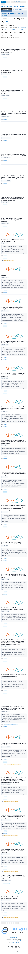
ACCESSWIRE (5, 57)
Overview (3, 6)
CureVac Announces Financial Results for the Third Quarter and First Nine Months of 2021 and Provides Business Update (13, 743)
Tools (3, 4)
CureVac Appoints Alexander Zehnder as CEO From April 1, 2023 (12, 71)
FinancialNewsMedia (6, 883)
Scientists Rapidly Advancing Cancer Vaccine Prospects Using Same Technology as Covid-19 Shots (13, 877)
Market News (9, 6)
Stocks (8, 2)
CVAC (7, 21)
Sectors (23, 2)
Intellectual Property (7, 260)
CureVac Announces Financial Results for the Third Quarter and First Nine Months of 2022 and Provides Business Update (13, 134)
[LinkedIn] (15, 946)
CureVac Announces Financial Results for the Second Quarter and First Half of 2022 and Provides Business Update (12, 198)
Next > (16, 37)
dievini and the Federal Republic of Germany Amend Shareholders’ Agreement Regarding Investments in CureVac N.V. (12, 708)
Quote (5, 29)
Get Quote (6, 11)
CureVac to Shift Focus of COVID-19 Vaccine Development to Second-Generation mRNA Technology (12, 851)
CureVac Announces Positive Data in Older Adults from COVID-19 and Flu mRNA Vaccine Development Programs (14, 51)
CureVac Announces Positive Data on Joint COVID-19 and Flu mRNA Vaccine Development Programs (13, 92)
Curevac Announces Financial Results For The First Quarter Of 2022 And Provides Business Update (13, 408)
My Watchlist (12, 13)
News (13, 29)
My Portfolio (4, 15)
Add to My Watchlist (22, 27)
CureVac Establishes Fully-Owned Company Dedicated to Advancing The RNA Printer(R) (12, 608)
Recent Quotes (5, 13)
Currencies (16, 6)
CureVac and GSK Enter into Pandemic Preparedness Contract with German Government (13, 543)
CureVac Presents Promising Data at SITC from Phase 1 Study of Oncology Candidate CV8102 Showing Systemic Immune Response (13, 816)
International (22, 6)
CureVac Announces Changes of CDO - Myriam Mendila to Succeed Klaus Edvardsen (13, 342)
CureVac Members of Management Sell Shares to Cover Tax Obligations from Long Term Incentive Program (13, 113)
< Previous (3, 37)
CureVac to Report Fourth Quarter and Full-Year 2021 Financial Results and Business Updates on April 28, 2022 (13, 473)
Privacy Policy (23, 940)
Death (5, 764)
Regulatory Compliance (17, 764)
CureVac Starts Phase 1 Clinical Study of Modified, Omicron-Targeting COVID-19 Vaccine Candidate (13, 220)
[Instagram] (19, 946)
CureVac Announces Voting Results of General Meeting (13, 274)
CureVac (5, 255)
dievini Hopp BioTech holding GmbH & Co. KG (10, 724)
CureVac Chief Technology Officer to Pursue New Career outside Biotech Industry (13, 675)
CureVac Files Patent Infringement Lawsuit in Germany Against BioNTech (12, 240)
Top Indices (19, 13)
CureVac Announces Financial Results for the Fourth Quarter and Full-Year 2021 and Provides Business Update (13, 442)
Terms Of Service (15, 942)
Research (22, 29)
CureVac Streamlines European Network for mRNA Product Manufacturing (12, 897)
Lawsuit (12, 260)
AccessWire (5, 258)
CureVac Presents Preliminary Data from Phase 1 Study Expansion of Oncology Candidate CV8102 (13, 155)
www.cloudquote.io (14, 937)
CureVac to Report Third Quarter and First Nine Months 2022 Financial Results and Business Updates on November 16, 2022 (13, 177)
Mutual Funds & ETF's (16, 2)
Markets (4, 2)
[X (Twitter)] (8, 946)
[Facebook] (12, 946)
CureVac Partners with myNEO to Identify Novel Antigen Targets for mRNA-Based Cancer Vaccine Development (14, 375)
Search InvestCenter (17, 9)
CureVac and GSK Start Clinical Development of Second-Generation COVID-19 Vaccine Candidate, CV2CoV (14, 576)
